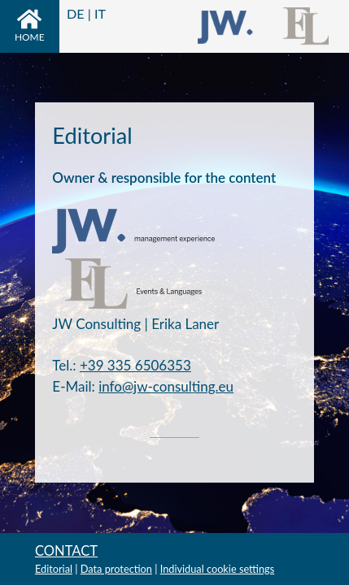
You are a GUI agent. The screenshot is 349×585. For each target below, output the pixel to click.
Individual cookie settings (217, 568)
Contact (66, 551)
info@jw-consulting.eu (165, 386)
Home (30, 25)
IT (100, 13)
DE (76, 13)
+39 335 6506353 (135, 365)
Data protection (116, 568)
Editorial (53, 568)
